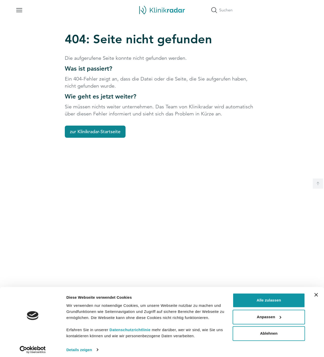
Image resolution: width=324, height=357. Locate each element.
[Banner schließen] (316, 292)
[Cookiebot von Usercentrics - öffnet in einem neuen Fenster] (33, 347)
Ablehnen (268, 331)
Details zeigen (79, 347)
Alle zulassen (269, 297)
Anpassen (269, 314)
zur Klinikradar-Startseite (95, 131)
